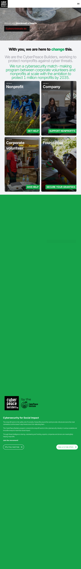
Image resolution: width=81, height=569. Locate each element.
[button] (78, 3)
